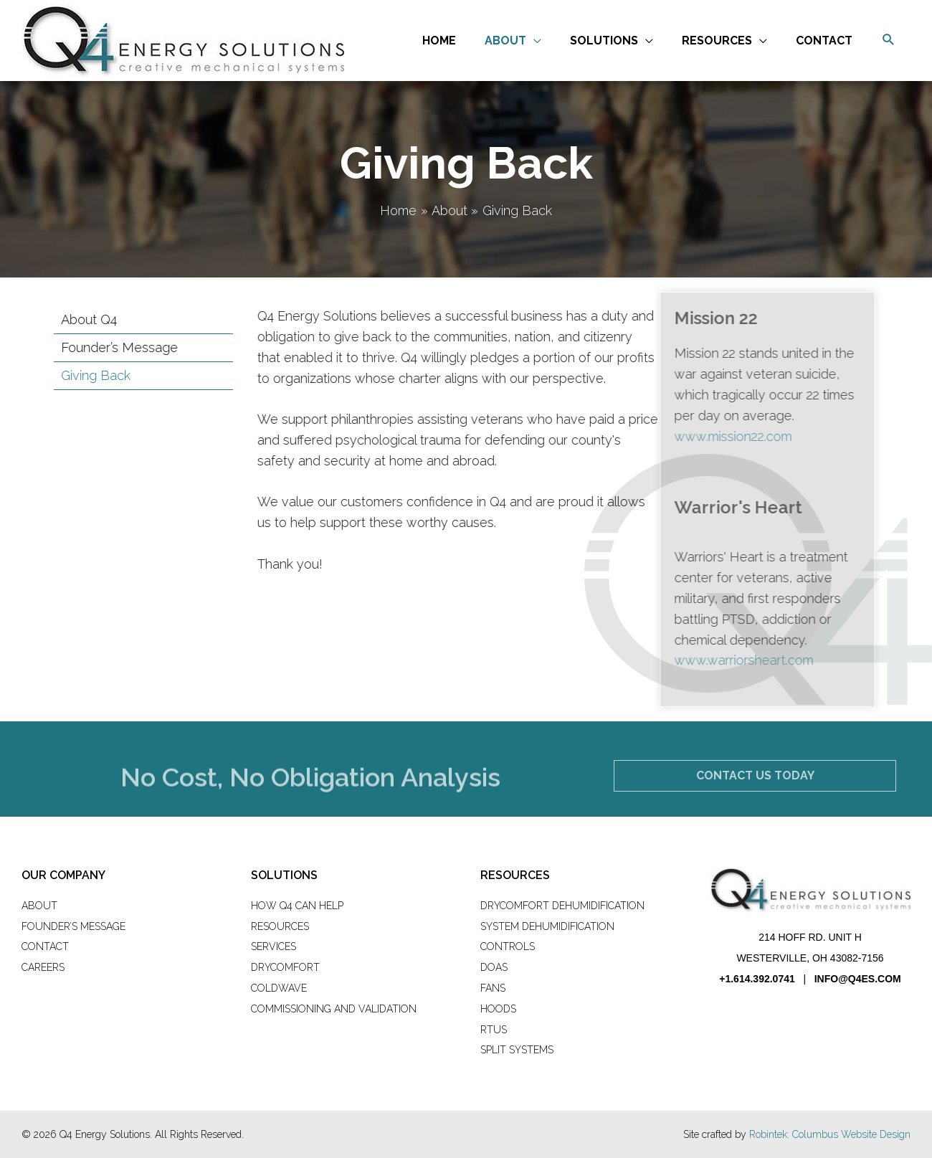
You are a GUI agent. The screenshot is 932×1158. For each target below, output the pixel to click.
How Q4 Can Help (297, 905)
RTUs (493, 1029)
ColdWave (279, 988)
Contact (45, 946)
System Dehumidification (547, 926)
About (39, 905)
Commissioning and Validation (334, 1009)
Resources (280, 926)
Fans (492, 988)
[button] (888, 40)
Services (273, 946)
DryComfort (285, 967)
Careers (43, 967)
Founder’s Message (73, 926)
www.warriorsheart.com (705, 660)
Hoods (498, 1009)
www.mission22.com (694, 436)
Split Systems (516, 1049)
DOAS (494, 967)
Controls (507, 946)
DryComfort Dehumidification (562, 905)
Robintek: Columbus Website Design (829, 1134)
